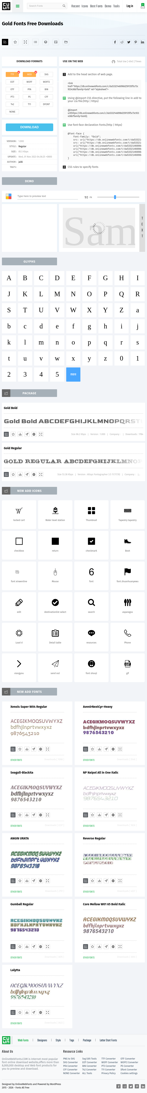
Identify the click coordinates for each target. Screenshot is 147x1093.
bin (46, 89)
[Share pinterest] (135, 41)
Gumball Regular (22, 904)
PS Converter (127, 1066)
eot (12, 82)
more (73, 374)
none (12, 111)
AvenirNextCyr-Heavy (98, 707)
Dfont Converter (129, 1069)
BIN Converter (89, 1066)
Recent (75, 6)
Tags (71, 1040)
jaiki (20, 162)
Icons (85, 6)
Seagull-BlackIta (22, 772)
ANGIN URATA (20, 838)
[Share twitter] (128, 41)
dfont (46, 104)
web (29, 74)
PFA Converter (70, 1066)
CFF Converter (70, 1069)
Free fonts (6, 6)
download (29, 127)
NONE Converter (71, 1073)
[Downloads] (20, 434)
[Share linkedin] (142, 41)
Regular (22, 146)
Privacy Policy (108, 1073)
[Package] (45, 42)
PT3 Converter (108, 1066)
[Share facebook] (115, 41)
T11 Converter (108, 1069)
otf (12, 89)
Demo (108, 6)
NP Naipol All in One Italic (100, 772)
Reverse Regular (94, 838)
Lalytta (15, 970)
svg (46, 74)
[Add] (5, 42)
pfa (29, 89)
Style (58, 1040)
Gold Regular (13, 448)
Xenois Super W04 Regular (29, 707)
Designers (42, 1040)
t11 (29, 104)
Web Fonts (23, 1040)
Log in (130, 6)
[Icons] (56, 42)
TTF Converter (108, 1058)
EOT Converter (89, 1062)
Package (87, 1040)
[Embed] (33, 434)
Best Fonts (96, 6)
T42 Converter (89, 1069)
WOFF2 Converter (129, 1062)
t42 (12, 104)
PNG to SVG (69, 1058)
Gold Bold (10, 408)
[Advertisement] (30, 228)
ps (29, 97)
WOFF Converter (109, 1062)
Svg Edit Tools (89, 1058)
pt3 (12, 97)
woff (29, 82)
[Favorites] (15, 42)
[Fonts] (66, 42)
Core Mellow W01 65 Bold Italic (104, 904)
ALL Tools (87, 1073)
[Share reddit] (121, 41)
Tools (116, 6)
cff (46, 97)
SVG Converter (70, 1062)
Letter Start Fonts (108, 1040)
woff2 (46, 82)
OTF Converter (128, 1058)
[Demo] (25, 42)
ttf (12, 74)
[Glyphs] (35, 42)
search (64, 6)
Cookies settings (129, 1073)
